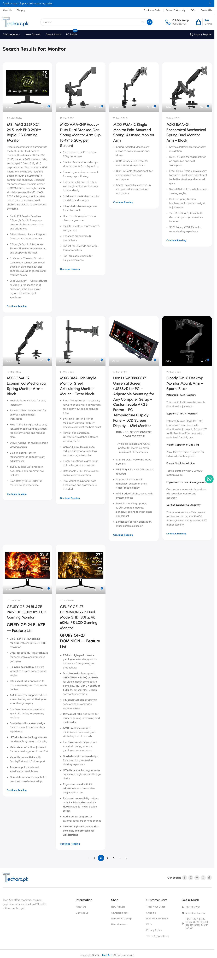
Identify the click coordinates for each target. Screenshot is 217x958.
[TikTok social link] (209, 877)
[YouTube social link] (197, 877)
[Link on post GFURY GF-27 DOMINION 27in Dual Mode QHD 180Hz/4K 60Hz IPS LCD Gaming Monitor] (80, 569)
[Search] (96, 22)
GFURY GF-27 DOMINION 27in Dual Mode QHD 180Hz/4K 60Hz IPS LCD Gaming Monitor (78, 617)
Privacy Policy (154, 930)
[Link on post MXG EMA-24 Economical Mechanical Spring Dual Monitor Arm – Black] (187, 87)
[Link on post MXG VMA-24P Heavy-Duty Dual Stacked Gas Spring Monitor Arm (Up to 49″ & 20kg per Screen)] (80, 87)
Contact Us (82, 912)
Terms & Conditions (157, 936)
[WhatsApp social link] (203, 877)
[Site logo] (15, 22)
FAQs (149, 924)
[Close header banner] (210, 3)
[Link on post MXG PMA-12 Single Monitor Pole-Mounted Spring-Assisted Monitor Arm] (134, 87)
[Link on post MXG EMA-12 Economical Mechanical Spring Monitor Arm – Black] (27, 341)
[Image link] (15, 877)
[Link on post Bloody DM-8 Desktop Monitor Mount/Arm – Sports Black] (187, 341)
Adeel (9, 107)
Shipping (151, 912)
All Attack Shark (119, 912)
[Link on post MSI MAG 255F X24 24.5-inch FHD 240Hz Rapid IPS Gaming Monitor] (27, 87)
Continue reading (17, 306)
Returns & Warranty (157, 918)
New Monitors (119, 924)
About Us (81, 906)
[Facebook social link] (184, 877)
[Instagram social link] (190, 877)
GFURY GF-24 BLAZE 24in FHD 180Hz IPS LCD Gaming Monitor (26, 612)
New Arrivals (118, 906)
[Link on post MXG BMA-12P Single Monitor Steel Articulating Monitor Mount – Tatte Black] (80, 341)
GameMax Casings (121, 918)
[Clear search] (143, 22)
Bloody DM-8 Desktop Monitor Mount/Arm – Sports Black (184, 383)
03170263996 (179, 23)
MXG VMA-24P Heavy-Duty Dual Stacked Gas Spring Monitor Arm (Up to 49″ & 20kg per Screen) (80, 135)
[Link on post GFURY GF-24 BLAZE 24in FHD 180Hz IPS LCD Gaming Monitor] (27, 569)
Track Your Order (155, 906)
